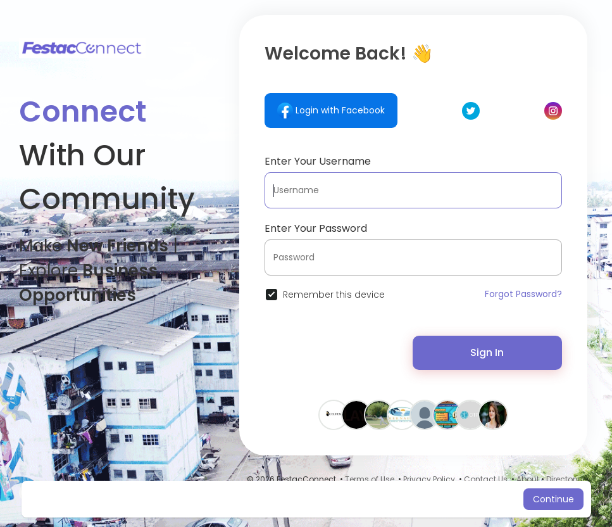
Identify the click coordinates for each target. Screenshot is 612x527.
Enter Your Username (318, 161)
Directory (563, 479)
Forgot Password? (523, 294)
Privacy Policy (429, 479)
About (527, 479)
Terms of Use (369, 479)
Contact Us (486, 479)
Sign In (487, 352)
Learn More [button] (412, 499)
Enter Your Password (316, 228)
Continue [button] (553, 499)
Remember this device (334, 294)
